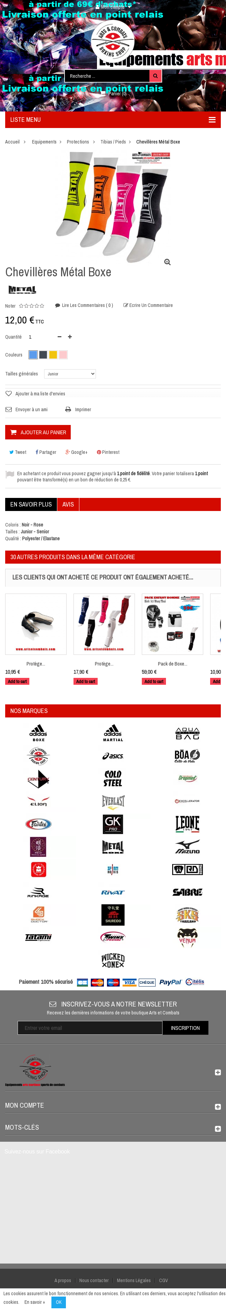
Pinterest (108, 452)
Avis (68, 504)
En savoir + (34, 1302)
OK (58, 1302)
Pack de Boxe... (172, 663)
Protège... (36, 663)
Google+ (77, 452)
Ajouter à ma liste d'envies (40, 394)
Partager (46, 452)
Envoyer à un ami (32, 409)
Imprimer (83, 409)
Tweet (17, 452)
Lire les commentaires (87, 305)
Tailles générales (22, 374)
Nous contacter (94, 1280)
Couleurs (14, 355)
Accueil (12, 142)
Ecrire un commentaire (150, 305)
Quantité (13, 337)
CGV (163, 1280)
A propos (63, 1280)
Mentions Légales (134, 1280)
